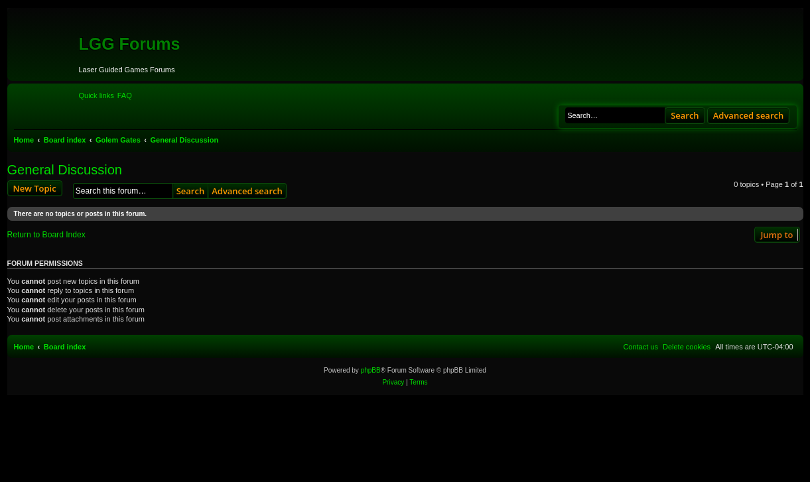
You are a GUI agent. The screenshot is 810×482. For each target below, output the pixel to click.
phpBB (371, 370)
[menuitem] (124, 95)
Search (685, 115)
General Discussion (64, 169)
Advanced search (748, 115)
